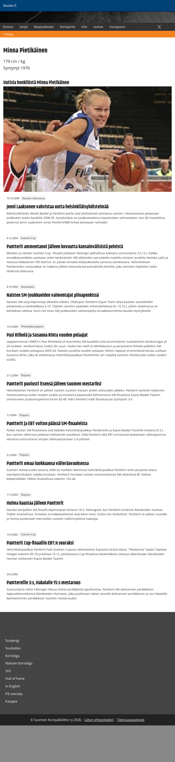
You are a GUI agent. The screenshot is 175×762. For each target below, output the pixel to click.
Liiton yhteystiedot (99, 720)
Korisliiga (12, 655)
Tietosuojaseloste (130, 720)
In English (12, 686)
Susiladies (13, 648)
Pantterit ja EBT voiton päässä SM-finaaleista (47, 423)
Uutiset (98, 27)
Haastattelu (27, 287)
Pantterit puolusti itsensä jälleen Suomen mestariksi (54, 384)
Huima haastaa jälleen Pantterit (35, 503)
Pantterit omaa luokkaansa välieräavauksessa (48, 463)
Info (84, 27)
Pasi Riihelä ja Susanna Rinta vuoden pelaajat (47, 335)
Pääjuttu (25, 375)
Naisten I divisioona (33, 198)
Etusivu (8, 27)
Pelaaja (8, 34)
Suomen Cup (28, 238)
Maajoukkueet (43, 27)
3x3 (8, 671)
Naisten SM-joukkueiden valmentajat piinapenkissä (53, 295)
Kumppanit (117, 27)
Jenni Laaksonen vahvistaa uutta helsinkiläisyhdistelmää (58, 207)
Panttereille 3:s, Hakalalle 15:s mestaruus (43, 583)
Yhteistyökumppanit (32, 326)
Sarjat (24, 27)
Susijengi (12, 640)
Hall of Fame (15, 678)
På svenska (13, 694)
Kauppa (11, 701)
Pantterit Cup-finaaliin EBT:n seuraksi (40, 543)
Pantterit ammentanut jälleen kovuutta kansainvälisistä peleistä (65, 246)
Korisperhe (67, 27)
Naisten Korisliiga (18, 663)
